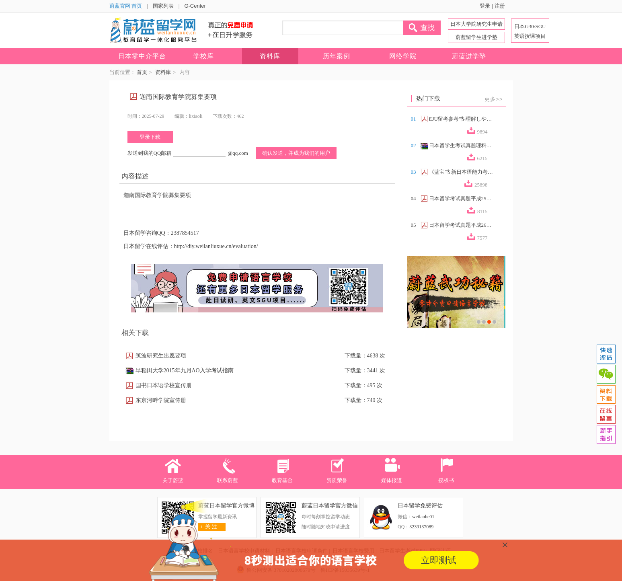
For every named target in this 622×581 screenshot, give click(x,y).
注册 (500, 6)
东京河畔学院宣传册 (160, 400)
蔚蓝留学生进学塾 (476, 37)
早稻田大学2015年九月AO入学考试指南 (184, 370)
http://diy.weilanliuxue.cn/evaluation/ (216, 246)
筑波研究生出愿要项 (160, 356)
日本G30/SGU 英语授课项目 (530, 31)
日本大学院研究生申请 (476, 24)
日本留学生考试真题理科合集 (461, 145)
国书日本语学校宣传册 (163, 385)
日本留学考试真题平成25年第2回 (461, 198)
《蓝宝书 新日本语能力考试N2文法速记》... (461, 172)
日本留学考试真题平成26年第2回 (461, 225)
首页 (142, 72)
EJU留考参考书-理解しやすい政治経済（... (461, 119)
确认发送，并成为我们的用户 (296, 153)
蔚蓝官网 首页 (125, 6)
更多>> (493, 99)
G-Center (194, 6)
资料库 (163, 72)
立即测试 (438, 560)
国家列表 (163, 6)
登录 (485, 6)
